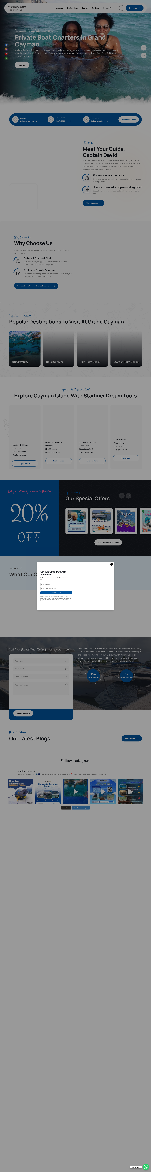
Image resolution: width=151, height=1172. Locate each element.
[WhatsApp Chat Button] (146, 1167)
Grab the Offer (56, 593)
